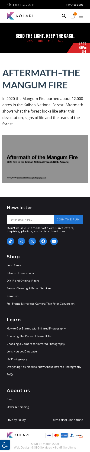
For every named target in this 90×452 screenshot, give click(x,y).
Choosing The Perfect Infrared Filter (30, 336)
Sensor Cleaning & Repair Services (29, 288)
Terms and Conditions (67, 420)
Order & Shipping (18, 407)
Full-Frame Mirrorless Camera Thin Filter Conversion (40, 304)
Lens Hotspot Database (22, 351)
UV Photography (17, 359)
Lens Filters (14, 265)
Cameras (13, 296)
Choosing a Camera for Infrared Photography (36, 344)
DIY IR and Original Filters (23, 281)
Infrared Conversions (20, 273)
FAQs (10, 374)
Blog (10, 399)
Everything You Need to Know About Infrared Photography (44, 367)
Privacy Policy (16, 420)
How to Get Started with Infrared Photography (36, 328)
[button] (81, 16)
